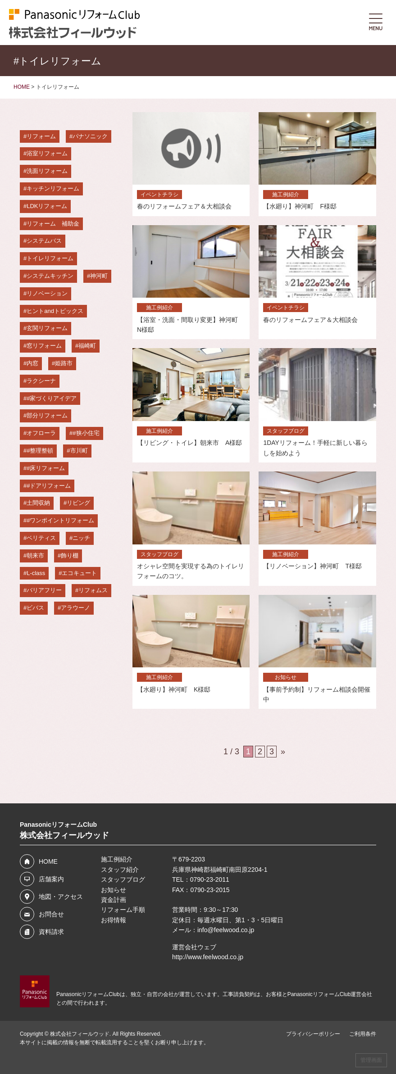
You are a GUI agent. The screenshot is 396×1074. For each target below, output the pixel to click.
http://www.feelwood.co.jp (207, 957)
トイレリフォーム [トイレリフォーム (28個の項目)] (50, 258)
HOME (48, 861)
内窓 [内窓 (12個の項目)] (32, 363)
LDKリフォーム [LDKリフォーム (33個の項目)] (47, 206)
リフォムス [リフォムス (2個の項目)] (93, 590)
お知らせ (113, 889)
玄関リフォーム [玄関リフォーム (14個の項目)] (47, 328)
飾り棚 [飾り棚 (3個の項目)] (69, 555)
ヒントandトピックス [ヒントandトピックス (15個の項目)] (55, 311)
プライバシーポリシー (313, 1034)
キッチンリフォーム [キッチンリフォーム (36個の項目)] (53, 188)
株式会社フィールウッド (79, 1034)
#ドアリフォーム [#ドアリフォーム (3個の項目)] (49, 485)
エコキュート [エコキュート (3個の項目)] (79, 573)
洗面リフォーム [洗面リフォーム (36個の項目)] (47, 171)
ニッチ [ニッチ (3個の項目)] (81, 538)
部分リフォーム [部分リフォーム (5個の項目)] (47, 415)
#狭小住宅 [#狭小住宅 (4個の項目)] (86, 433)
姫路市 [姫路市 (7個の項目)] (64, 363)
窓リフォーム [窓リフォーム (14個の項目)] (44, 345)
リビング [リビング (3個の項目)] (78, 502)
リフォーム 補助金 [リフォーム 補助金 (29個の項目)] (53, 223)
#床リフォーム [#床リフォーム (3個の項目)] (46, 468)
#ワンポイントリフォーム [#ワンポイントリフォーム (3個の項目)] (60, 520)
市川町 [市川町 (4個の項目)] (79, 450)
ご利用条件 (362, 1034)
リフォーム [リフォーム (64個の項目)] (41, 136)
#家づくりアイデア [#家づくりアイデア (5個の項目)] (52, 398)
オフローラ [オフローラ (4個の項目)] (41, 433)
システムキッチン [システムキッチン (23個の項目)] (50, 275)
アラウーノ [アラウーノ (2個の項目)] (75, 607)
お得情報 (113, 920)
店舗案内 (51, 879)
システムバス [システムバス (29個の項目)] (44, 240)
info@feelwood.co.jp (225, 930)
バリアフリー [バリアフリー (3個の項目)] (44, 590)
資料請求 (51, 931)
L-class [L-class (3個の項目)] (36, 573)
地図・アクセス (61, 896)
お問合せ (51, 914)
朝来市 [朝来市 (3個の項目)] (35, 555)
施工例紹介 (116, 859)
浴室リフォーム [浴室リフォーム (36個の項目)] (47, 153)
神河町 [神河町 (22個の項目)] (99, 275)
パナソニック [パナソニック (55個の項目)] (90, 136)
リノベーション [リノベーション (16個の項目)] (47, 293)
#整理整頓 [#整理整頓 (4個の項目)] (40, 450)
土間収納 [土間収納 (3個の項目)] (38, 502)
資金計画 (113, 899)
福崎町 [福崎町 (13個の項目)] (87, 345)
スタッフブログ (123, 879)
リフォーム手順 (123, 909)
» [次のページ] (283, 751)
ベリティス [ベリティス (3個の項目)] (41, 538)
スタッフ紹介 (120, 869)
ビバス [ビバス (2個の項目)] (35, 607)
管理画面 (371, 1060)
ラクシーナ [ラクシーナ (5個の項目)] (41, 380)
